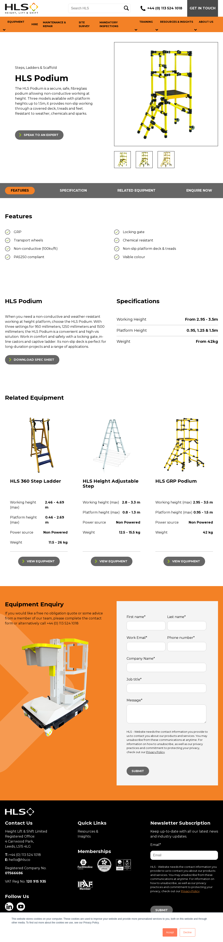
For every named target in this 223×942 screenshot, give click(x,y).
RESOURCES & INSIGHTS (176, 21)
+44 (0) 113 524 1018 (164, 8)
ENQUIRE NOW (199, 190)
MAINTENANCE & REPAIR (54, 24)
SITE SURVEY (84, 24)
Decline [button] (187, 932)
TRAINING (146, 21)
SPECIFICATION (73, 190)
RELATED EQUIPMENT (136, 190)
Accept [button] (170, 932)
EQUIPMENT (15, 21)
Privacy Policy (155, 752)
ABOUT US (206, 21)
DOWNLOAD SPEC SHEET (34, 360)
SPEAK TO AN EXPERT (41, 135)
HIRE (34, 24)
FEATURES (20, 190)
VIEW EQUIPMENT (41, 561)
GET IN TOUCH (203, 8)
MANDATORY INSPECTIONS (109, 24)
